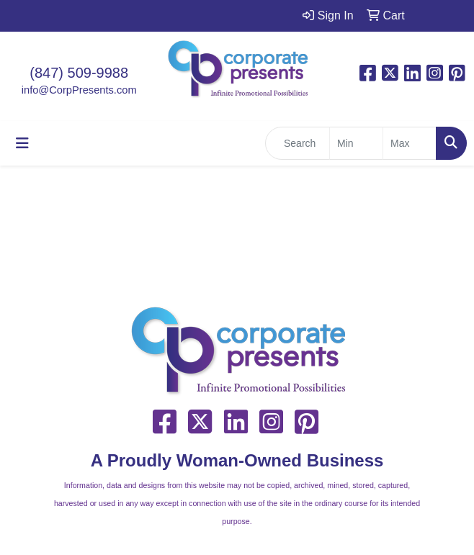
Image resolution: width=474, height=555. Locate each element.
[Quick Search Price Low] (356, 143)
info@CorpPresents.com (79, 90)
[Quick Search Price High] (410, 143)
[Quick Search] (297, 143)
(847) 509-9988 (79, 73)
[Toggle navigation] (22, 143)
